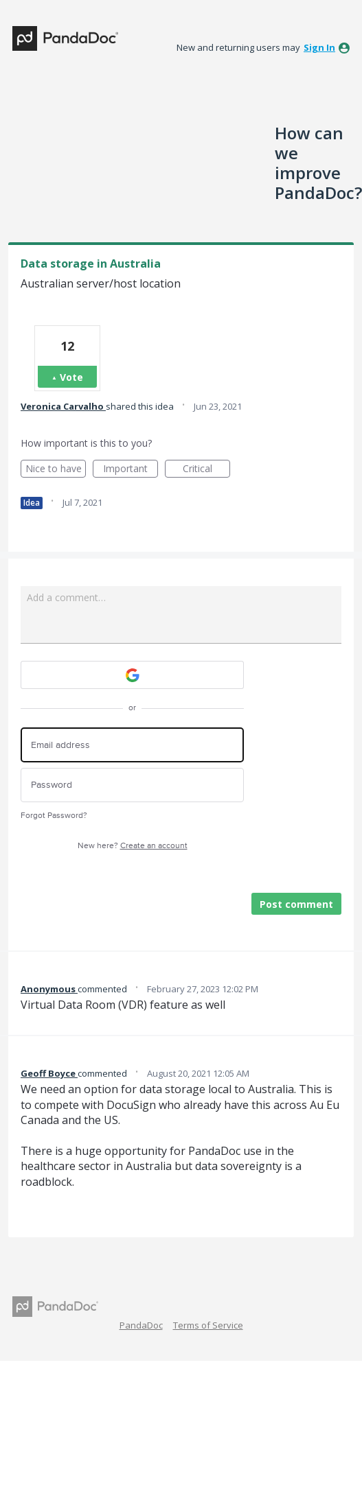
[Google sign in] (132, 675)
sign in (319, 47)
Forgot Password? (54, 815)
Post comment (296, 904)
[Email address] (132, 744)
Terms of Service (208, 1325)
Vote (71, 377)
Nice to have (56, 470)
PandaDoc (141, 1325)
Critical (206, 470)
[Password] (132, 785)
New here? (133, 846)
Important (130, 470)
